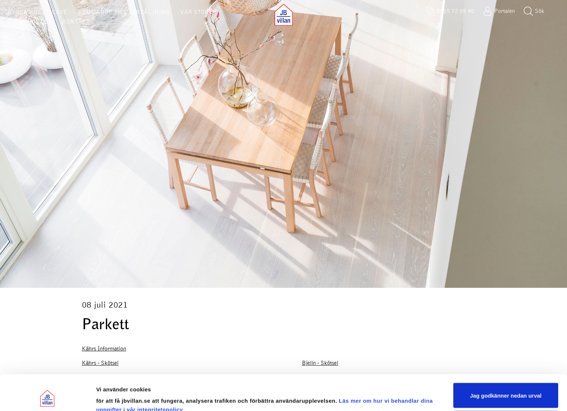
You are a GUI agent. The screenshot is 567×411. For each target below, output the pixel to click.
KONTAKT (76, 21)
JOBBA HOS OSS (29, 21)
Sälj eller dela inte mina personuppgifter (505, 390)
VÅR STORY (196, 12)
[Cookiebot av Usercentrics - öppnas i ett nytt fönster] (47, 396)
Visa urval (109, 396)
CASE (59, 12)
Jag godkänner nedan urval (505, 362)
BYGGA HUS (24, 12)
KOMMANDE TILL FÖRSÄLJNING (123, 12)
